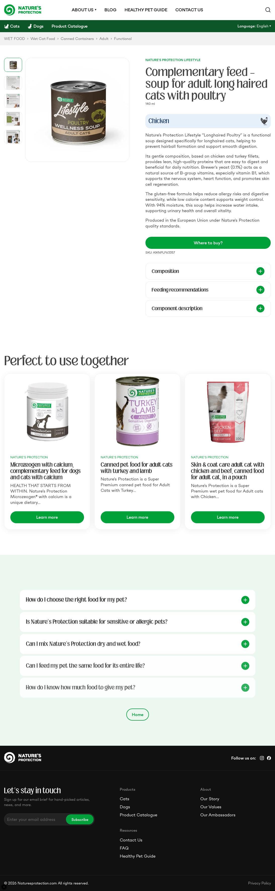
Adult (103, 38)
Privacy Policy (259, 883)
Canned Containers (77, 38)
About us (82, 10)
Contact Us (131, 840)
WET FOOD (14, 38)
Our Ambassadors (217, 815)
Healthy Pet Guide (137, 856)
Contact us (189, 10)
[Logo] (22, 9)
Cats (124, 799)
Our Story (209, 799)
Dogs (125, 807)
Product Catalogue (138, 815)
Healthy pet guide (146, 10)
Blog (110, 10)
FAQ (124, 848)
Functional (123, 38)
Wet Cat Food (42, 38)
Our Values (210, 807)
